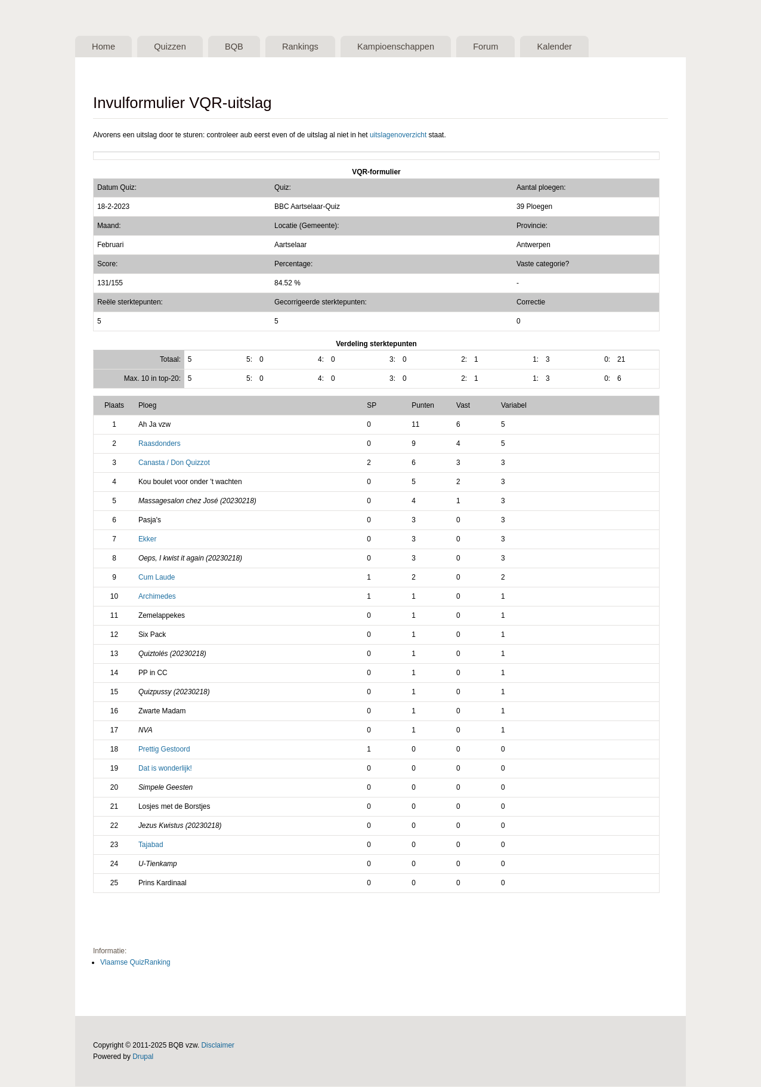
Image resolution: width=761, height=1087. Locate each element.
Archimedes (157, 597)
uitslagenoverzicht (398, 135)
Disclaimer (218, 1046)
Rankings (305, 46)
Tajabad (150, 845)
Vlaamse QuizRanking (135, 963)
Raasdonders (159, 444)
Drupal (142, 1057)
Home (104, 46)
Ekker (147, 539)
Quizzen (172, 46)
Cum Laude (156, 578)
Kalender (565, 46)
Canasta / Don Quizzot (174, 463)
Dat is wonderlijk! (165, 769)
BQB (238, 46)
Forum (495, 46)
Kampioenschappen (403, 46)
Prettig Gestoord (164, 750)
